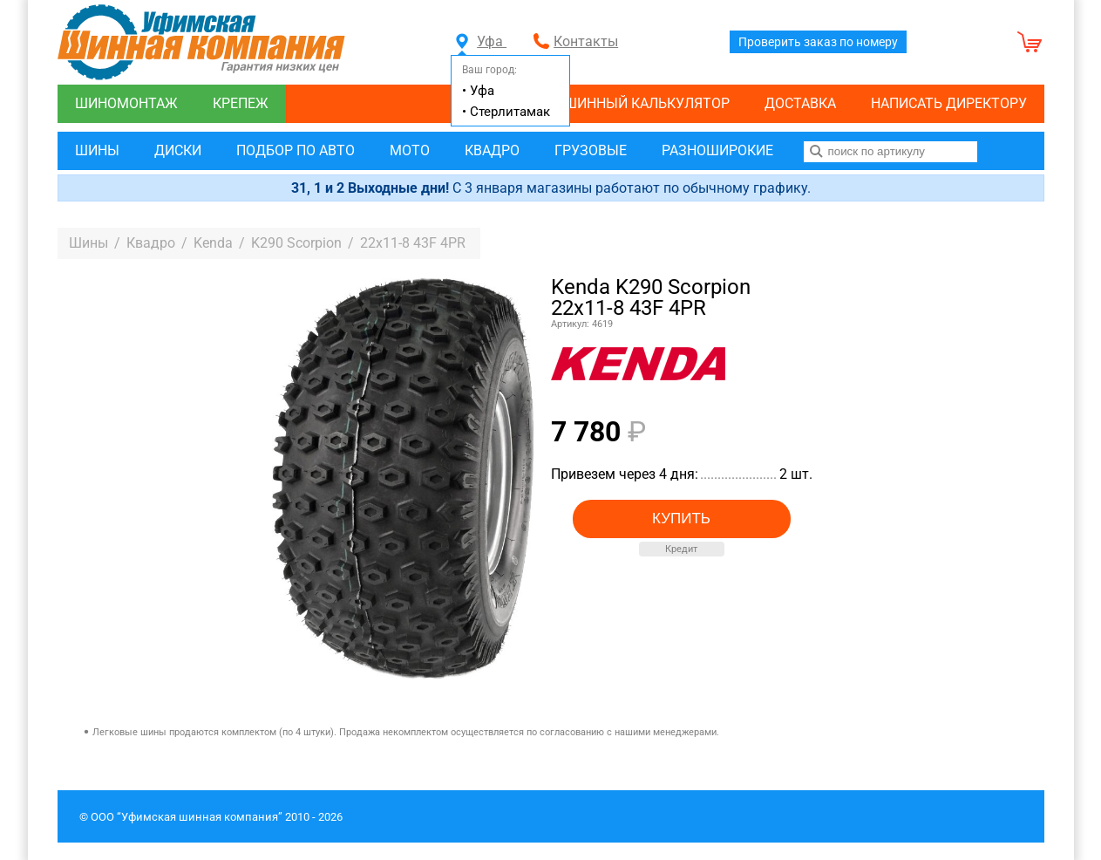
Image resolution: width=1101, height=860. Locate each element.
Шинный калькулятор (647, 103)
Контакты (586, 41)
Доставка (800, 103)
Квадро (492, 150)
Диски (177, 150)
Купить (681, 518)
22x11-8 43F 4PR (413, 243)
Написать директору (949, 103)
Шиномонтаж (126, 103)
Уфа (481, 41)
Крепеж (240, 103)
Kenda (213, 243)
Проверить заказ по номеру (818, 42)
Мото (410, 150)
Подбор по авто (295, 150)
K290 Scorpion (296, 243)
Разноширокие (717, 150)
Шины (97, 150)
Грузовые (590, 150)
